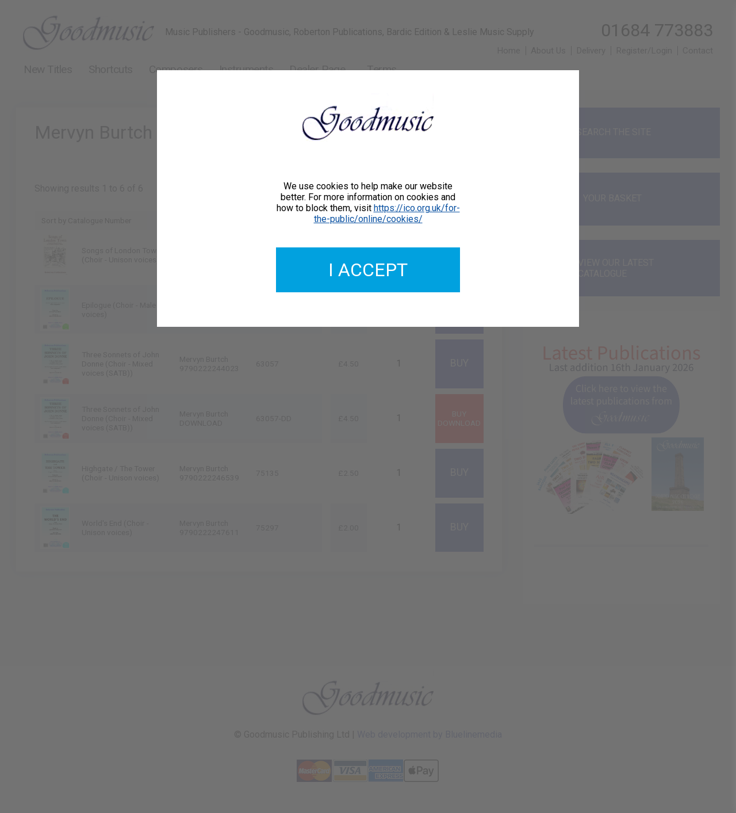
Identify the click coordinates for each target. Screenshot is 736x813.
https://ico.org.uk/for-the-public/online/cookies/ (387, 213)
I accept (368, 270)
